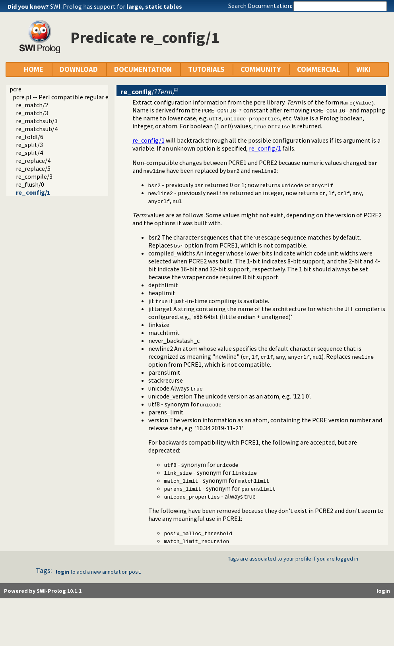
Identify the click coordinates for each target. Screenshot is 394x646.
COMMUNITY (261, 69)
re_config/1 (33, 192)
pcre (15, 89)
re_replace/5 (33, 168)
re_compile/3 (34, 176)
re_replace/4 (33, 160)
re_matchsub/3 (37, 121)
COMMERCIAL (318, 69)
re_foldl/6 (29, 137)
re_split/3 (29, 145)
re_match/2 (32, 105)
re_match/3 (32, 113)
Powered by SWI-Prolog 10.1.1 (43, 590)
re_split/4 (29, 153)
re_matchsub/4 (37, 129)
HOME (33, 69)
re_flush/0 (30, 184)
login (62, 571)
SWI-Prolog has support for (116, 6)
